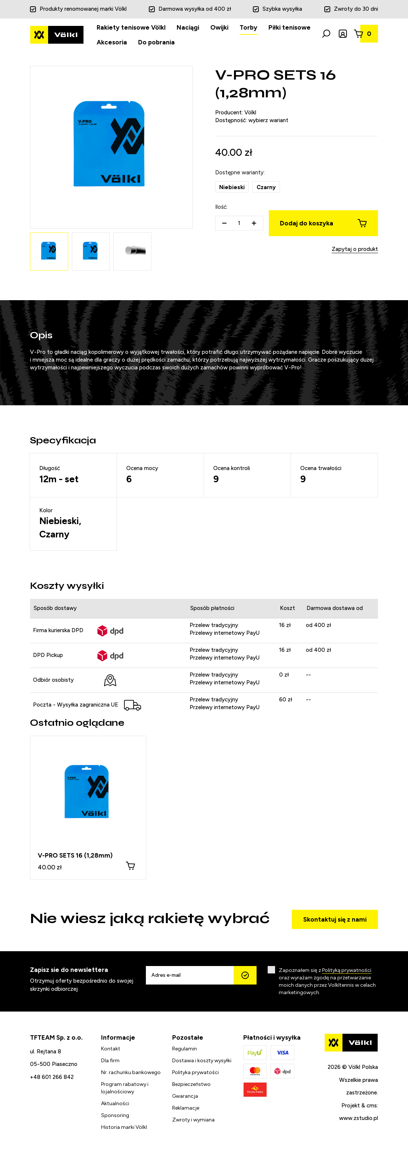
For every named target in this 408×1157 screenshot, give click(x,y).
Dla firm (110, 1060)
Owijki (219, 27)
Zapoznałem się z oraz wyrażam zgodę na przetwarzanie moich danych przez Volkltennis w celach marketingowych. (327, 981)
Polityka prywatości (195, 1072)
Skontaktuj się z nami (335, 919)
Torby (248, 27)
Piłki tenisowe (289, 27)
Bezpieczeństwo (191, 1083)
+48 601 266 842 (52, 1076)
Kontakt (110, 1048)
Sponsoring (115, 1114)
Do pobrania (156, 42)
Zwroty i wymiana (193, 1119)
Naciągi (188, 27)
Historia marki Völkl (124, 1126)
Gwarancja (185, 1095)
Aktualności (115, 1103)
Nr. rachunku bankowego (131, 1072)
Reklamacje (185, 1107)
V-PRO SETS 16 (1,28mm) (75, 855)
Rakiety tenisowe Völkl (131, 27)
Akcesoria (112, 42)
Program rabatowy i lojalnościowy (124, 1087)
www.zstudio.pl (358, 1117)
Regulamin (184, 1048)
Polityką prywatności (346, 970)
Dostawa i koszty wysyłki (201, 1060)
